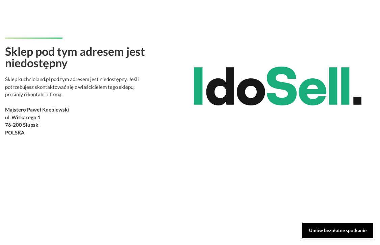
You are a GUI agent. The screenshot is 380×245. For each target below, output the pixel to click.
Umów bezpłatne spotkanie (337, 230)
